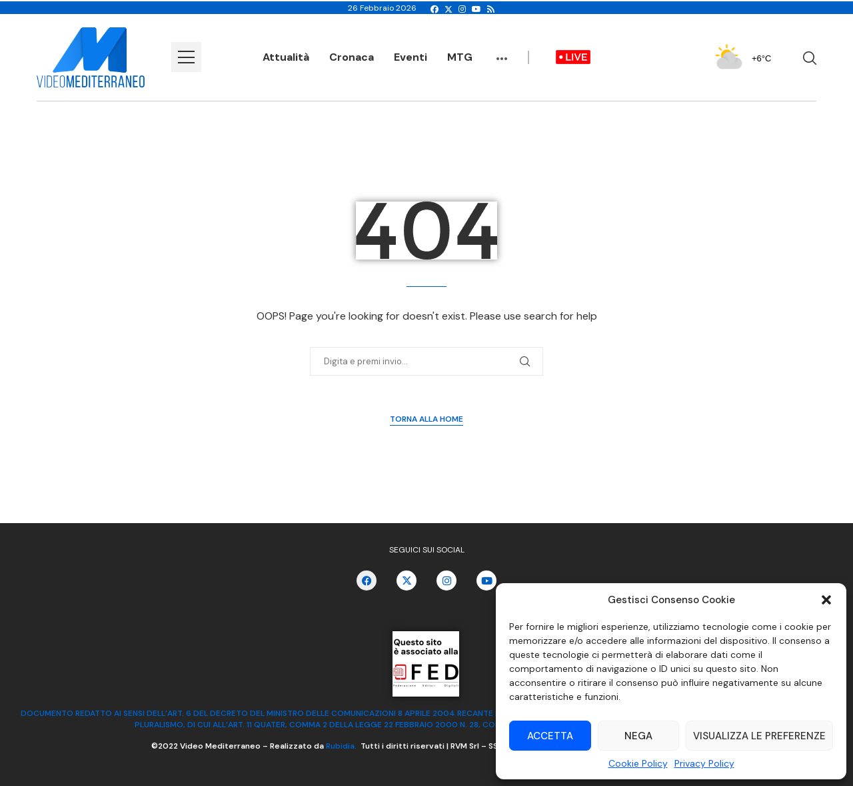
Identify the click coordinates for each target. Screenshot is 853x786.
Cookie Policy (638, 763)
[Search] (809, 58)
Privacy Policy (704, 763)
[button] (826, 600)
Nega (638, 736)
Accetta (550, 736)
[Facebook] (434, 9)
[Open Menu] (186, 57)
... (502, 52)
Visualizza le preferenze (759, 736)
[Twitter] (448, 9)
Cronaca (351, 57)
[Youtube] (476, 9)
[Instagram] (462, 9)
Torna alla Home (426, 419)
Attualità (286, 57)
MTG (459, 57)
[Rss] (490, 9)
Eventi (410, 57)
